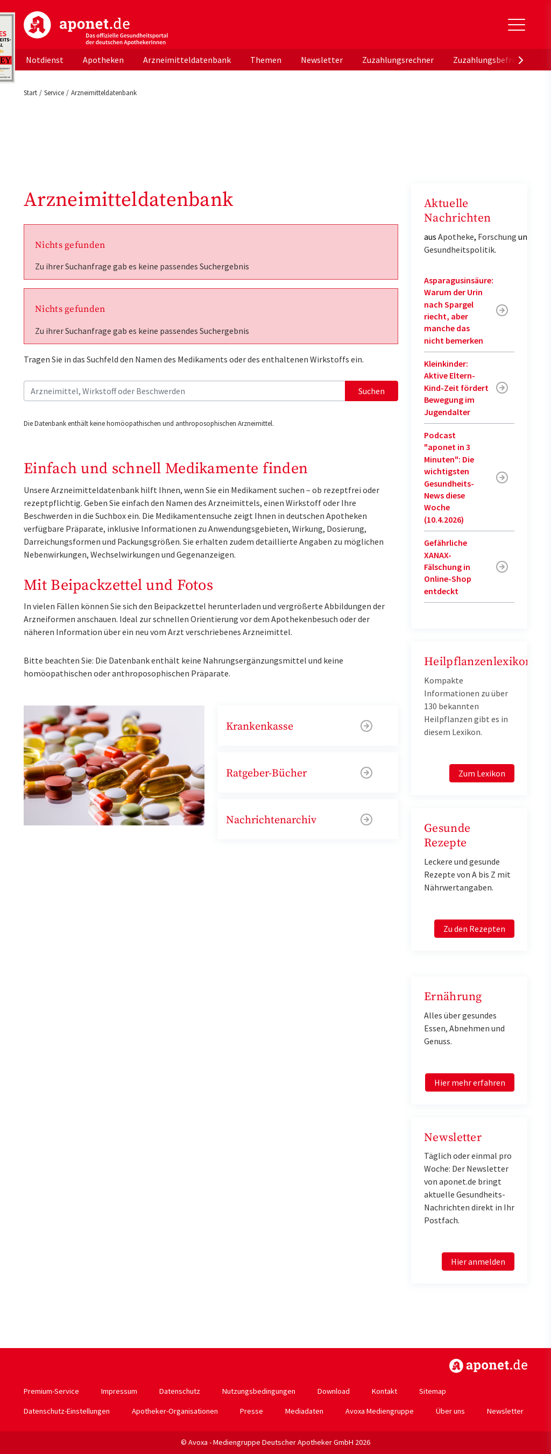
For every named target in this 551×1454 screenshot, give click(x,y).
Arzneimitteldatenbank (187, 59)
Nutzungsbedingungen (258, 1391)
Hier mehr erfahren (469, 1082)
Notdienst (44, 59)
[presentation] (520, 59)
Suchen (371, 391)
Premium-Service (51, 1391)
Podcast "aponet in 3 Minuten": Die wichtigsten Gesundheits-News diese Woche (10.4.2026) (449, 477)
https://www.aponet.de (488, 1366)
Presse (251, 1411)
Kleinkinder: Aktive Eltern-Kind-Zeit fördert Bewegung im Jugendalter (456, 387)
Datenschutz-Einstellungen (67, 1411)
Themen (265, 59)
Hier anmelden (478, 1261)
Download (333, 1391)
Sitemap (432, 1391)
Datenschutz (179, 1391)
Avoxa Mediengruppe (379, 1411)
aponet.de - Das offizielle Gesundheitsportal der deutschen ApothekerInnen (96, 28)
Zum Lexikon (481, 773)
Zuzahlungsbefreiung (492, 59)
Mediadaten (304, 1411)
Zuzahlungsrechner (398, 59)
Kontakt (384, 1391)
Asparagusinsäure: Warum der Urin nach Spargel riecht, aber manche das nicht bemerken (458, 310)
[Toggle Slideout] (516, 24)
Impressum (119, 1391)
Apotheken (103, 59)
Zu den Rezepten (474, 928)
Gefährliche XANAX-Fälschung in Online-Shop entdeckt (447, 566)
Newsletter (322, 59)
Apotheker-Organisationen (175, 1411)
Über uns (450, 1411)
